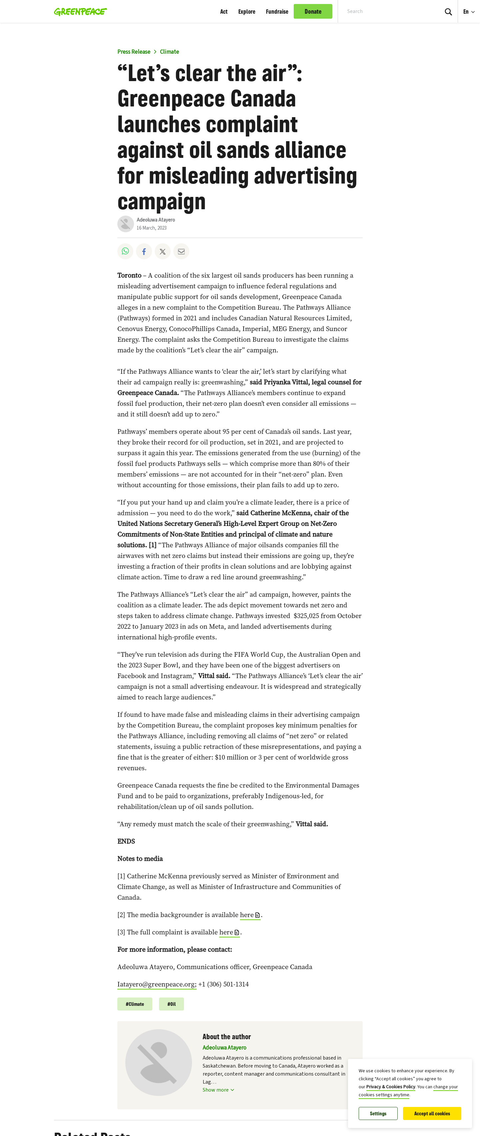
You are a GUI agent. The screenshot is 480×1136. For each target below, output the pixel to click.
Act (224, 11)
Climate (169, 52)
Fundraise (277, 11)
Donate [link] (313, 11)
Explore (246, 11)
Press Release (133, 52)
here (247, 914)
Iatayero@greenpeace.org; (157, 984)
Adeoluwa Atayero (156, 220)
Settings (378, 1113)
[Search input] (384, 11)
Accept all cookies (432, 1113)
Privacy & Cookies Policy (390, 1087)
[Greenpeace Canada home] (78, 11)
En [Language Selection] (471, 7)
